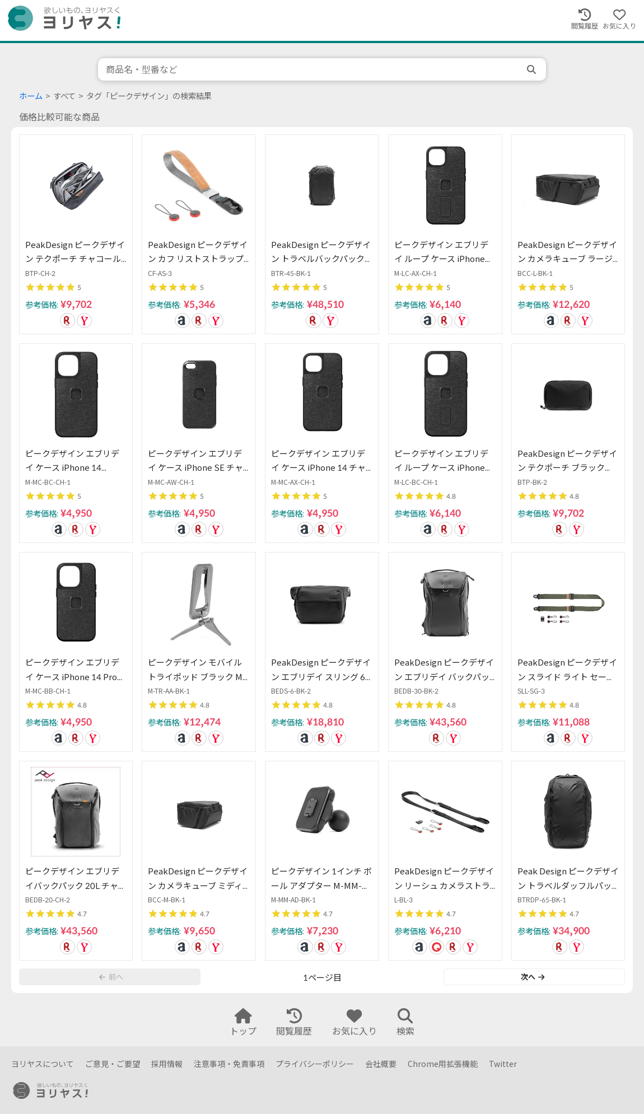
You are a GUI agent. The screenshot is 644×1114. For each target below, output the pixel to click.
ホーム (31, 96)
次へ (532, 976)
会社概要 (380, 1064)
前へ (111, 976)
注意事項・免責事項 (229, 1064)
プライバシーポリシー (315, 1064)
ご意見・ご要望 (112, 1064)
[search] (532, 69)
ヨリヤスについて (42, 1064)
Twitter (503, 1064)
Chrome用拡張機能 (443, 1064)
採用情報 (167, 1064)
